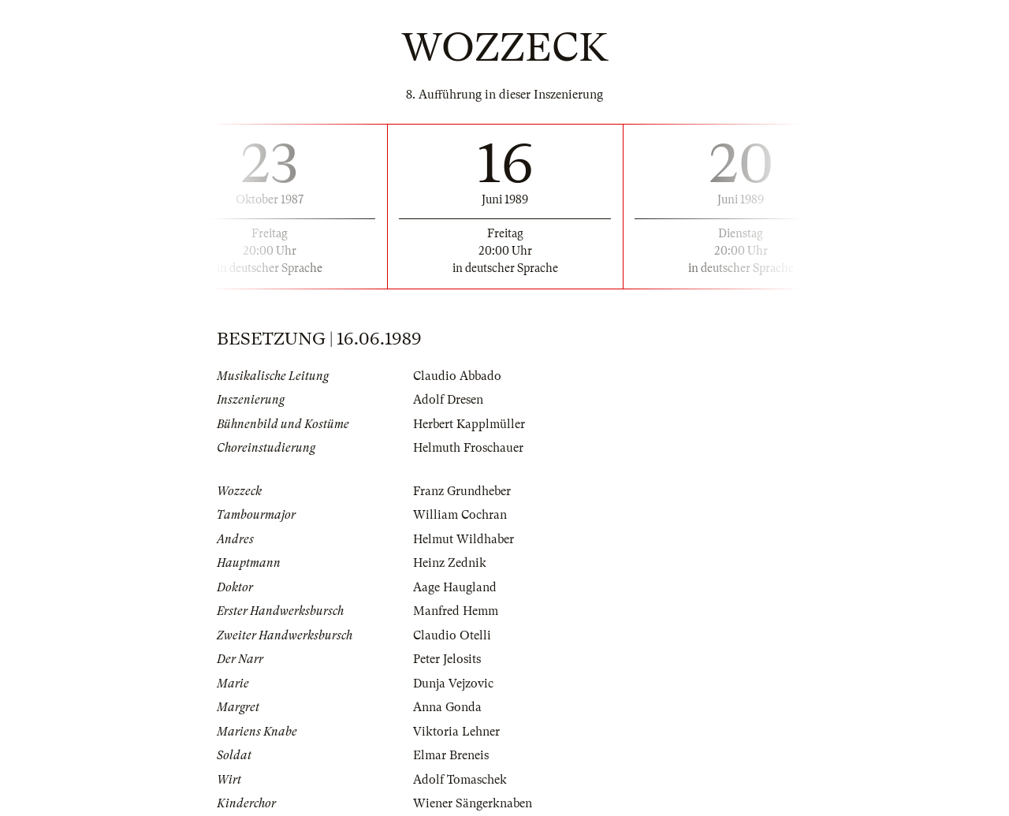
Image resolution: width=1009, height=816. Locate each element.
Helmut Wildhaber (463, 539)
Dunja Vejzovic (453, 683)
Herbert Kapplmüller (469, 424)
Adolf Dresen (448, 400)
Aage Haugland (455, 587)
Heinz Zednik (449, 563)
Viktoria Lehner (456, 732)
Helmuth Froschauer (468, 448)
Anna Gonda (447, 707)
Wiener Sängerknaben (472, 803)
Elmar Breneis (451, 755)
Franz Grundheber (462, 491)
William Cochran (460, 515)
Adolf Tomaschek (460, 780)
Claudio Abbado (457, 376)
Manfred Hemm (455, 611)
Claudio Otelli (452, 635)
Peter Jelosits (447, 659)
